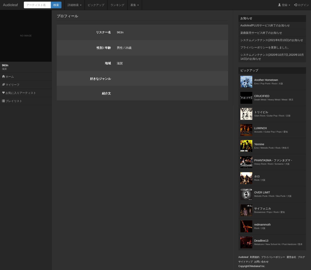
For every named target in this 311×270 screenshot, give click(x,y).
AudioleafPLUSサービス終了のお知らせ (265, 25)
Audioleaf (10, 5)
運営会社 (291, 257)
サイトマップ (245, 261)
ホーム (8, 76)
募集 (135, 5)
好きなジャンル (100, 78)
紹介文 (106, 93)
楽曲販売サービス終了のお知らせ (261, 32)
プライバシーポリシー (273, 257)
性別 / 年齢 (104, 47)
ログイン (301, 5)
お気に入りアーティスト (19, 92)
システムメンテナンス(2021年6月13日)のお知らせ (271, 40)
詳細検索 (75, 5)
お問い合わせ (261, 261)
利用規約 (254, 257)
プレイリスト (12, 101)
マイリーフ (10, 84)
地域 (108, 63)
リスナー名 (103, 32)
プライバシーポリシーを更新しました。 (265, 47)
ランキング (117, 5)
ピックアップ (96, 5)
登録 (284, 5)
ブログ (301, 257)
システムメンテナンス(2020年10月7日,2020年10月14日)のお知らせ (272, 56)
